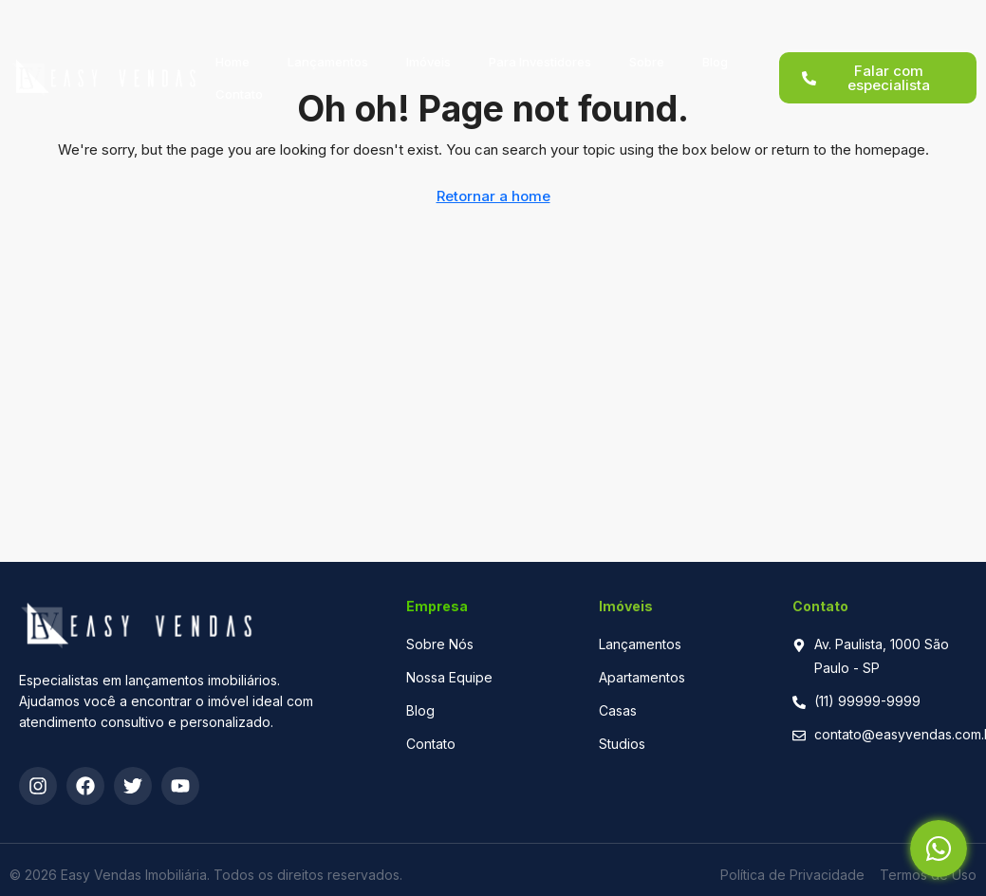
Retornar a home (493, 196)
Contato (239, 73)
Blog (715, 40)
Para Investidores (540, 40)
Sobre (646, 40)
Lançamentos (328, 40)
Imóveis (428, 40)
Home (232, 40)
